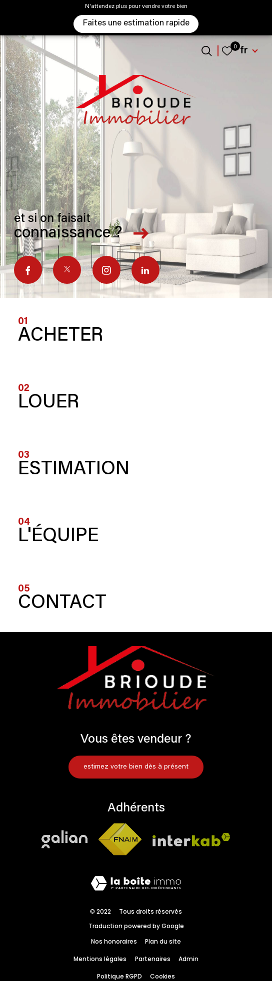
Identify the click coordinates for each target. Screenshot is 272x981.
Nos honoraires (114, 941)
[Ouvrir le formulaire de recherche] (206, 50)
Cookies (162, 976)
